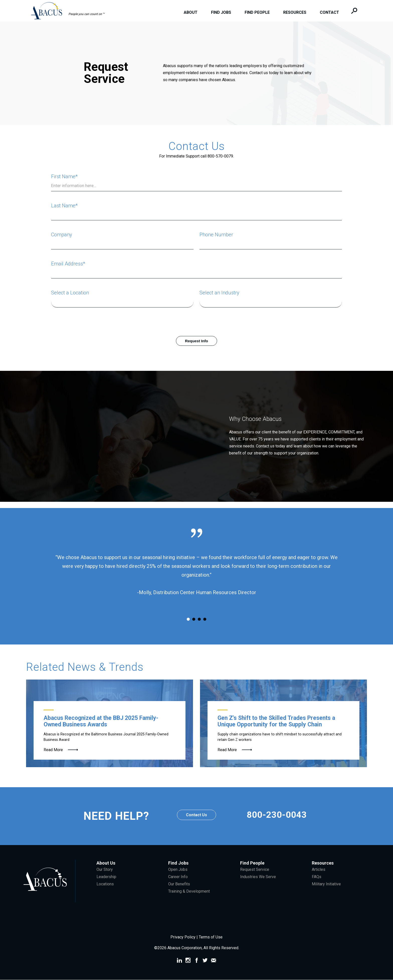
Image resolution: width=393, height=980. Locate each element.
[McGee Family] (109, 723)
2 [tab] (193, 619)
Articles (318, 869)
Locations (105, 884)
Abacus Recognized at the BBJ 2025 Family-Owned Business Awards (101, 721)
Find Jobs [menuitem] (220, 12)
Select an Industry (219, 293)
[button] (70, 10)
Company (61, 235)
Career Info (178, 877)
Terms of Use (211, 937)
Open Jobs (177, 869)
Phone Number (216, 235)
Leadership (106, 877)
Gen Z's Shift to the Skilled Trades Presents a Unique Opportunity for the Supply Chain (276, 721)
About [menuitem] (190, 12)
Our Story (104, 869)
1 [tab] (188, 619)
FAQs (316, 877)
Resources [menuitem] (293, 12)
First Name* (64, 177)
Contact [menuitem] (328, 12)
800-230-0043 (277, 816)
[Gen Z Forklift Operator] (283, 723)
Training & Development (189, 891)
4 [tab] (204, 619)
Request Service (254, 869)
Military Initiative (326, 884)
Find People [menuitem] (256, 12)
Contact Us (196, 815)
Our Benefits (179, 884)
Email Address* (68, 264)
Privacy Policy (183, 937)
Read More (53, 750)
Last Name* (64, 206)
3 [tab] (199, 619)
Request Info (196, 341)
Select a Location (70, 293)
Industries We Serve (258, 877)
